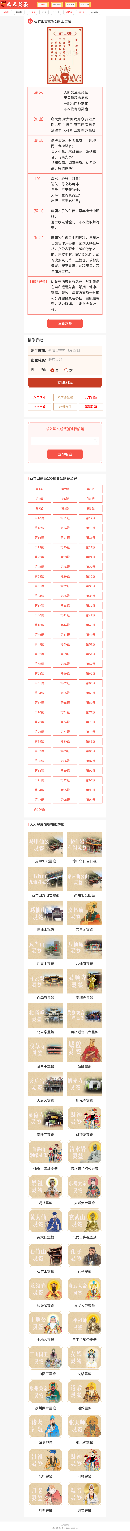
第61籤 (39, 683)
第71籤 (65, 712)
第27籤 (90, 566)
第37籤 (39, 605)
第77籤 (65, 731)
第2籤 (65, 489)
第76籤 (39, 731)
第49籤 (39, 644)
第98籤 (65, 799)
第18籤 (90, 537)
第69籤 (90, 702)
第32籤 (65, 586)
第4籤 (39, 499)
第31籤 (39, 586)
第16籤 (39, 537)
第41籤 (65, 615)
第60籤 (90, 673)
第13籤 (39, 528)
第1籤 (39, 489)
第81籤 (90, 741)
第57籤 (90, 664)
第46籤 (39, 634)
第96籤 (90, 790)
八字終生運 (65, 397)
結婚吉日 (65, 407)
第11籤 (65, 518)
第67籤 (39, 702)
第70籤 (39, 712)
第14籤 (65, 528)
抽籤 (43, 4)
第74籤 (65, 722)
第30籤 (90, 576)
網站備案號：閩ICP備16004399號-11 (65, 1528)
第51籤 (90, 644)
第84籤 (90, 751)
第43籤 (39, 625)
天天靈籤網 (65, 1525)
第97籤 (39, 799)
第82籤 (39, 751)
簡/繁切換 (84, 4)
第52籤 (39, 654)
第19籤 (39, 547)
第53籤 (65, 654)
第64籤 (39, 693)
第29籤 (65, 576)
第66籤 (90, 693)
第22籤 (39, 557)
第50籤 (65, 644)
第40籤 (39, 615)
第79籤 (39, 741)
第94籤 (39, 790)
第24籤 (90, 557)
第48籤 (90, 634)
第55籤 (39, 664)
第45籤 (90, 625)
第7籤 (39, 508)
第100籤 (39, 809)
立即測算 (65, 382)
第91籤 (39, 780)
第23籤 (65, 557)
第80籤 (65, 741)
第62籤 (65, 683)
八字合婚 (56, 12)
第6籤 (91, 499)
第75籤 (90, 722)
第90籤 (90, 770)
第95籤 (65, 790)
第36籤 (90, 596)
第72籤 (90, 712)
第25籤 (39, 566)
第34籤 (39, 596)
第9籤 (91, 508)
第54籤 (90, 654)
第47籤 (65, 634)
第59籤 (65, 673)
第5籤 (65, 499)
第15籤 (90, 528)
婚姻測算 (19, 12)
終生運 (44, 12)
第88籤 (39, 770)
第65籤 (65, 693)
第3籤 (91, 489)
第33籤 (90, 586)
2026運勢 (94, 12)
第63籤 (90, 683)
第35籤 (65, 596)
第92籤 (65, 780)
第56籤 (65, 664)
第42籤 (90, 615)
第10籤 (39, 518)
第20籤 (65, 547)
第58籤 (39, 673)
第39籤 (90, 605)
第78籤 (90, 731)
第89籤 (65, 770)
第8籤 (65, 508)
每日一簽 (57, 4)
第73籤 (39, 722)
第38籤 (65, 605)
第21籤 (90, 547)
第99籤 (90, 799)
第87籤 (90, 761)
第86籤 (65, 761)
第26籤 (65, 566)
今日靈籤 (71, 4)
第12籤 (90, 518)
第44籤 (65, 625)
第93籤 (90, 780)
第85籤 (39, 761)
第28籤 (39, 576)
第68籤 (65, 702)
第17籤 (65, 537)
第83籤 (65, 751)
